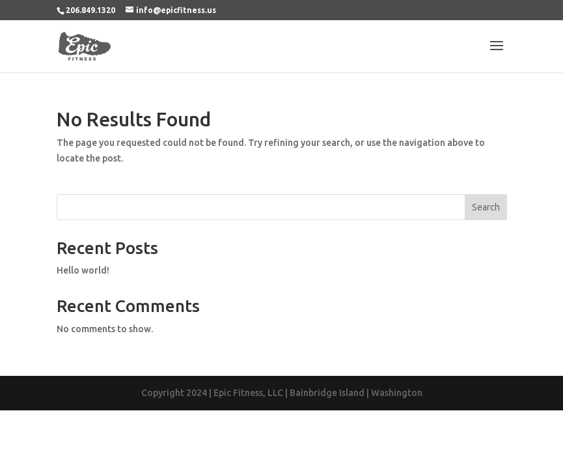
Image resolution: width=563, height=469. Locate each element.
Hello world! (83, 270)
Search (486, 207)
